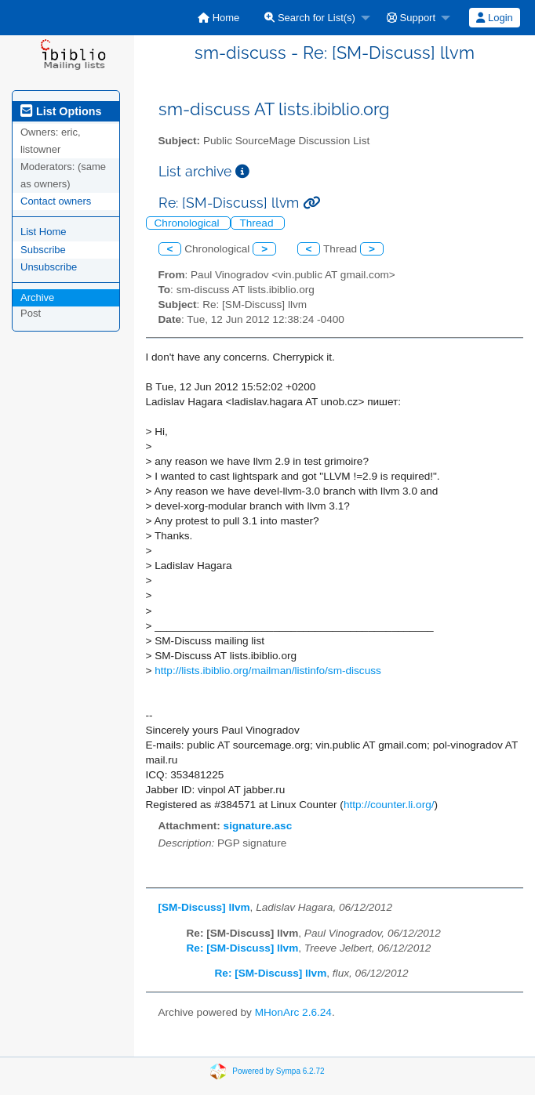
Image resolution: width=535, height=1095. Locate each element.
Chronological (189, 223)
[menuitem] (218, 17)
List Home (43, 231)
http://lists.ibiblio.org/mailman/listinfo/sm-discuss (268, 670)
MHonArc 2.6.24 (293, 1012)
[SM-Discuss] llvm (204, 907)
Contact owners (55, 201)
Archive (37, 297)
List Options (60, 111)
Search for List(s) (309, 18)
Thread (257, 223)
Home (218, 18)
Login (494, 18)
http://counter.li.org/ (389, 804)
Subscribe (43, 250)
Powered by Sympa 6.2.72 (278, 1071)
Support (411, 18)
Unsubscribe (48, 267)
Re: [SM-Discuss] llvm (243, 948)
